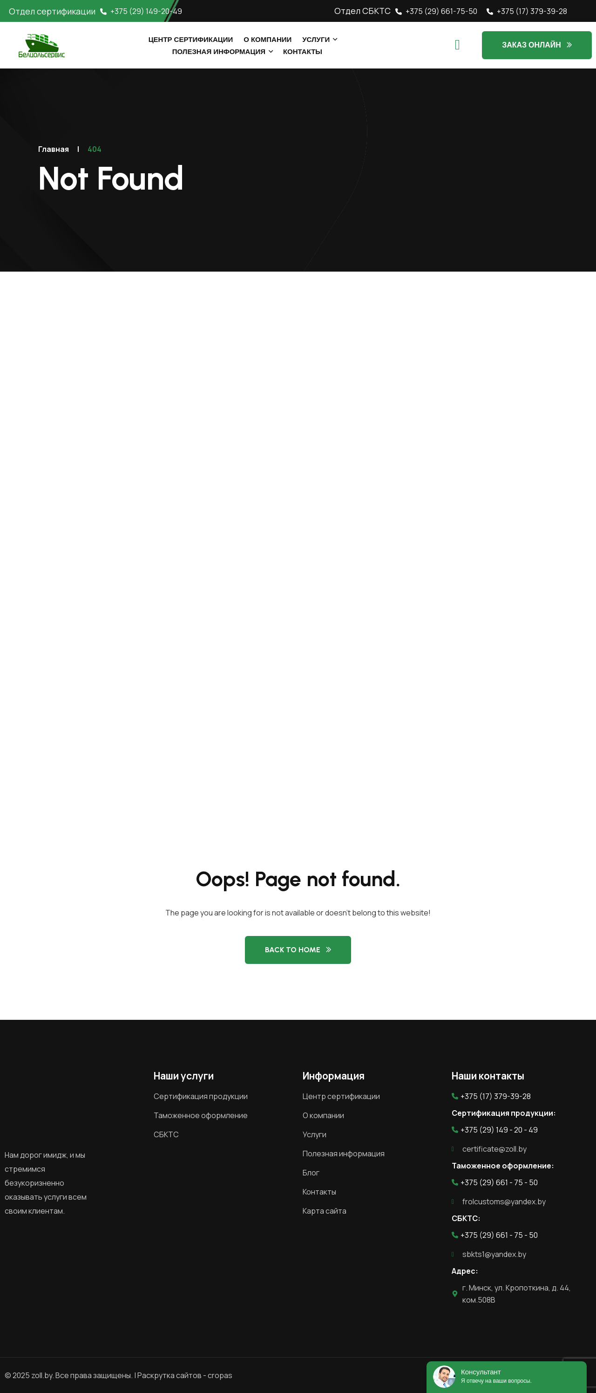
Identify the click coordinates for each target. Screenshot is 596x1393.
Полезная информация (218, 52)
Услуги (316, 39)
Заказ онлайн (531, 45)
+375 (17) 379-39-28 (527, 11)
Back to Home (292, 949)
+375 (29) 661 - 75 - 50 (495, 1182)
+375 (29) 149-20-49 (141, 11)
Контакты (302, 52)
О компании (267, 39)
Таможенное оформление (201, 1115)
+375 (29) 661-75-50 (436, 11)
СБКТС (166, 1134)
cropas (220, 1375)
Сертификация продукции (201, 1096)
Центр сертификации (191, 39)
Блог (311, 1173)
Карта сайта (324, 1211)
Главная (53, 149)
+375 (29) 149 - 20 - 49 (495, 1130)
